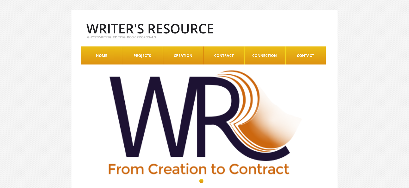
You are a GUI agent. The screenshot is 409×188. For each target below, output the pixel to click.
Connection (264, 55)
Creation (183, 55)
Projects (142, 55)
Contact (305, 55)
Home (101, 55)
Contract (224, 55)
